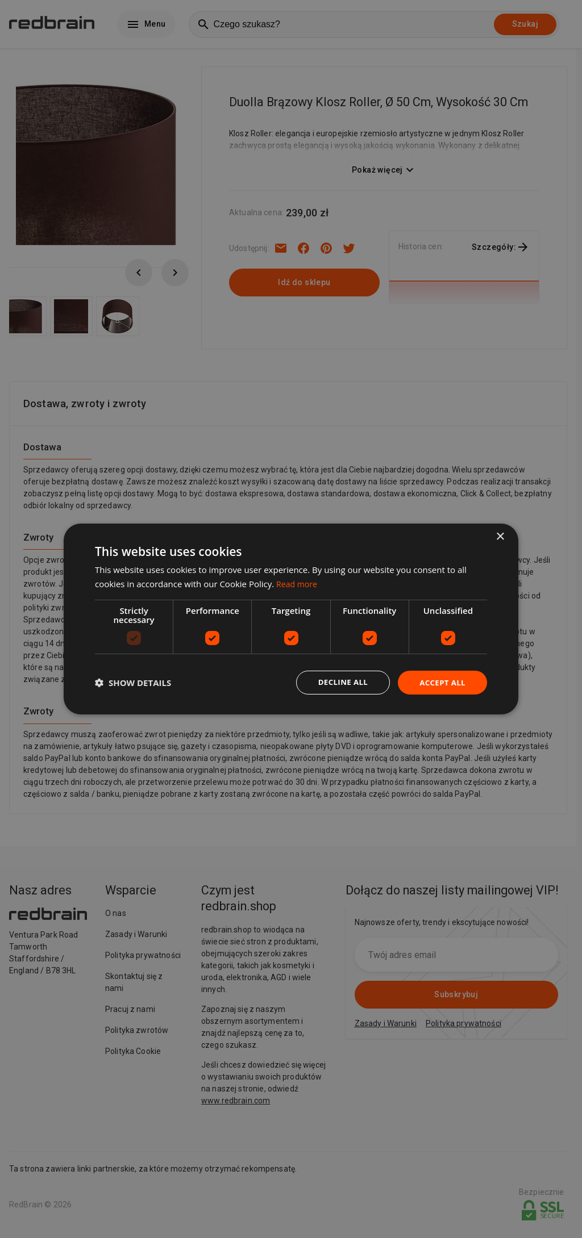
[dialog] (291, 619)
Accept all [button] (441, 682)
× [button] (500, 536)
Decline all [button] (339, 682)
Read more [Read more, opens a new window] (298, 583)
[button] (133, 682)
